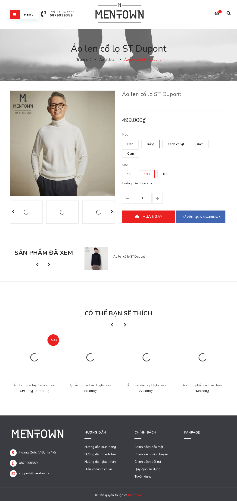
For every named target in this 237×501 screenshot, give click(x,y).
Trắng (150, 144)
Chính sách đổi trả (147, 462)
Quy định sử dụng (147, 469)
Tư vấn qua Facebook (201, 217)
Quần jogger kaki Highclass (90, 385)
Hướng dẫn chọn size (137, 183)
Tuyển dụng (143, 476)
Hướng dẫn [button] (95, 432)
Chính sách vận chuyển (151, 454)
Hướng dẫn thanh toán (101, 454)
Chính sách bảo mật (148, 447)
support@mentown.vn (35, 473)
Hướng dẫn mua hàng (100, 447)
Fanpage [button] (192, 432)
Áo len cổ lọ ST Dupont (129, 257)
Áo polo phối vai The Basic (203, 385)
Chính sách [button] (145, 432)
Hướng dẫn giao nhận (100, 462)
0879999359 (61, 15)
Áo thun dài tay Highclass (146, 385)
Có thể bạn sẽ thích (118, 313)
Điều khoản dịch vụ (98, 469)
